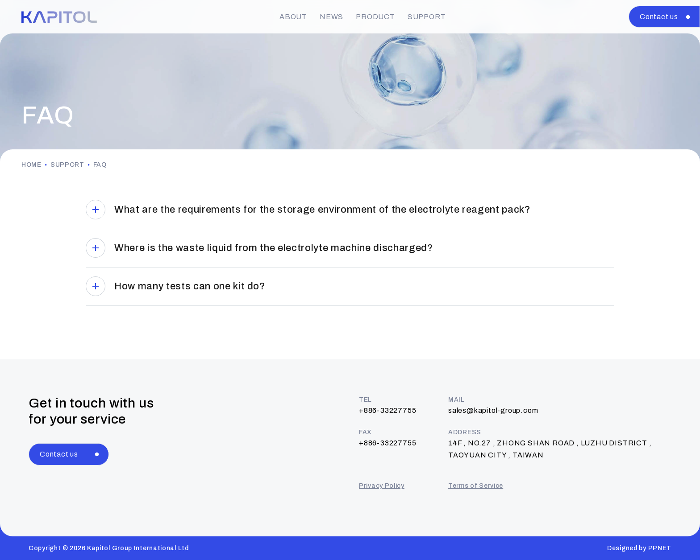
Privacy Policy (381, 485)
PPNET (660, 548)
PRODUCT (375, 17)
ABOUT (293, 17)
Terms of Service (475, 485)
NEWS (331, 17)
